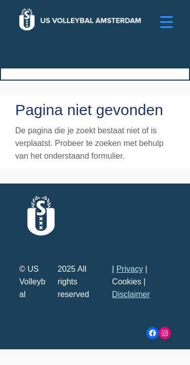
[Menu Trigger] (166, 21)
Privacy (130, 269)
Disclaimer (131, 294)
